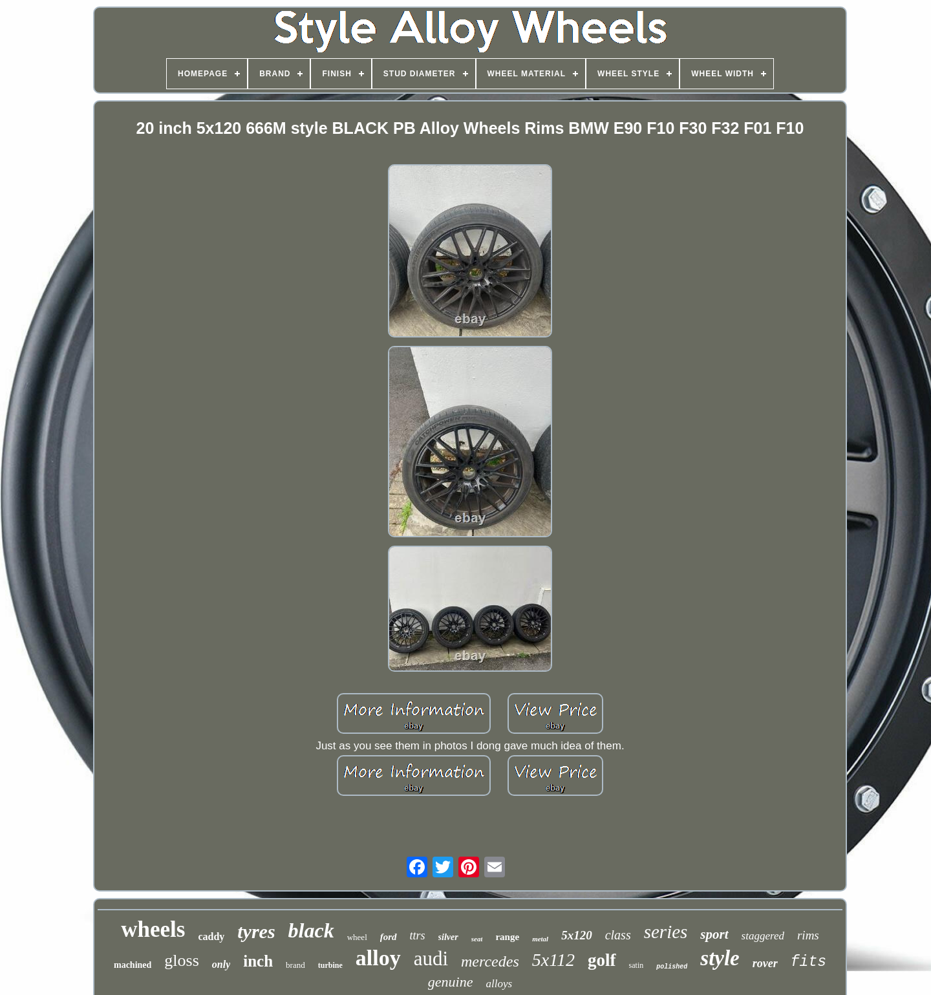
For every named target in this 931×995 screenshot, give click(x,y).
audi (431, 958)
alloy (378, 958)
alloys (499, 984)
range (507, 937)
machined (132, 965)
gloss (181, 960)
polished (671, 966)
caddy (211, 936)
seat (477, 939)
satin (636, 965)
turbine (330, 965)
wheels (153, 929)
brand (295, 965)
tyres (256, 931)
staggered (763, 936)
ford (388, 937)
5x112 (553, 960)
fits (808, 962)
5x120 (576, 935)
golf (602, 960)
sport (714, 934)
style (719, 958)
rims (808, 935)
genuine (450, 982)
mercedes (490, 961)
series (666, 931)
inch (258, 961)
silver (448, 937)
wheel (357, 937)
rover (765, 963)
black (311, 930)
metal (540, 939)
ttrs (417, 935)
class (618, 935)
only (221, 964)
